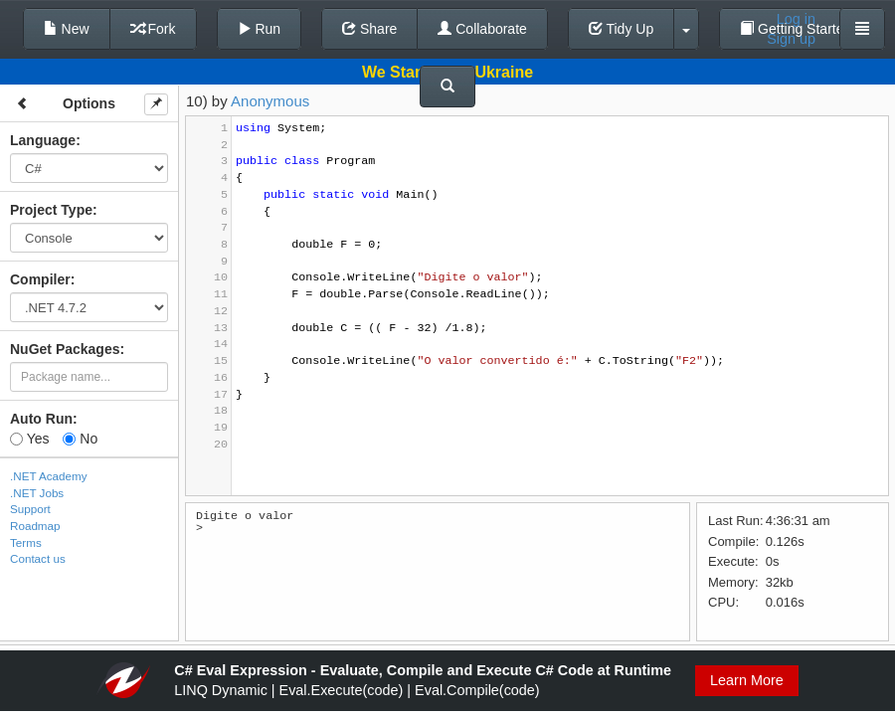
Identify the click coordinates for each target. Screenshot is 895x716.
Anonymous (270, 100)
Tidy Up (621, 29)
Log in (796, 19)
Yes (29, 439)
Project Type (51, 210)
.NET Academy (49, 475)
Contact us (38, 558)
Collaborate (482, 29)
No (80, 439)
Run (259, 29)
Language (43, 140)
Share (369, 29)
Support (30, 508)
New (67, 29)
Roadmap (35, 525)
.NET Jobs (37, 492)
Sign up (791, 39)
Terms (26, 542)
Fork (153, 29)
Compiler (40, 279)
